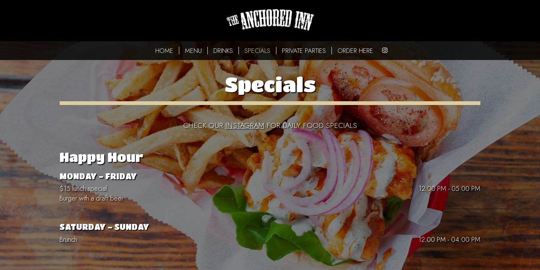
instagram (244, 125)
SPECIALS (257, 50)
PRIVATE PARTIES (304, 50)
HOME (164, 50)
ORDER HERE (355, 50)
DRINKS (223, 50)
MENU (193, 50)
